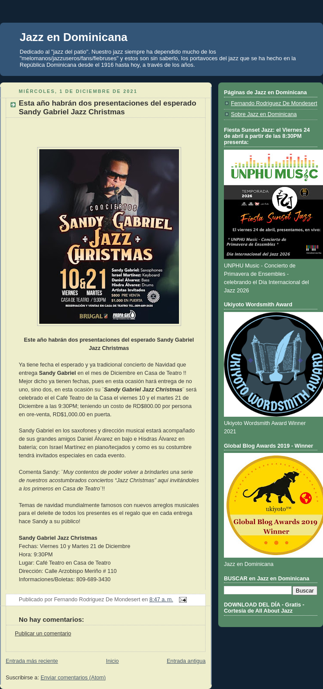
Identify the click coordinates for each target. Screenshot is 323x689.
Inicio (112, 661)
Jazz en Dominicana (73, 37)
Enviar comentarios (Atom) (73, 678)
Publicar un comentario (43, 634)
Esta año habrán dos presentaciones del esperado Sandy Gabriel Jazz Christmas (107, 107)
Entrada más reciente (32, 661)
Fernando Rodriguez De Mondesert (274, 103)
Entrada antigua (186, 661)
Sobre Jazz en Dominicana (264, 114)
